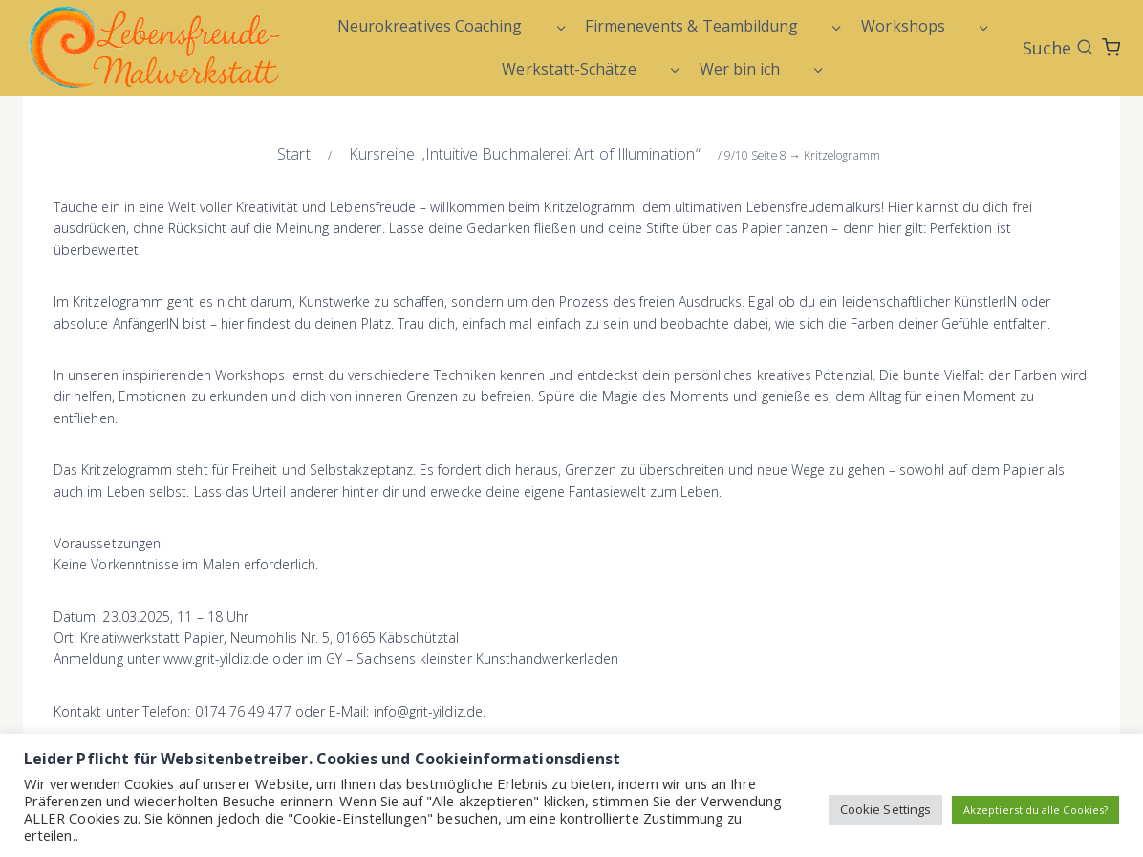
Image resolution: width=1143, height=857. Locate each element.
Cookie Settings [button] (885, 809)
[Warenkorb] (1111, 47)
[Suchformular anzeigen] (1058, 48)
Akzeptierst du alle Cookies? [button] (1035, 810)
